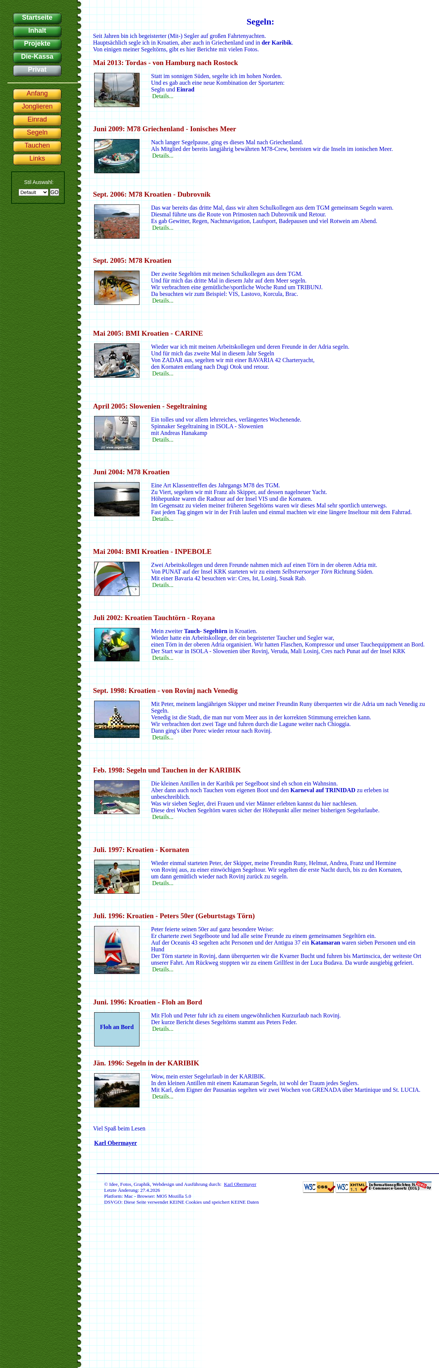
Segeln (37, 132)
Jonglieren (37, 106)
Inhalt (37, 30)
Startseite (37, 17)
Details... (162, 96)
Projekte (37, 43)
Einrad (37, 119)
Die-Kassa (37, 56)
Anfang (37, 93)
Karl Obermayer (115, 1143)
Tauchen (37, 145)
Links (37, 158)
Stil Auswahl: (39, 182)
